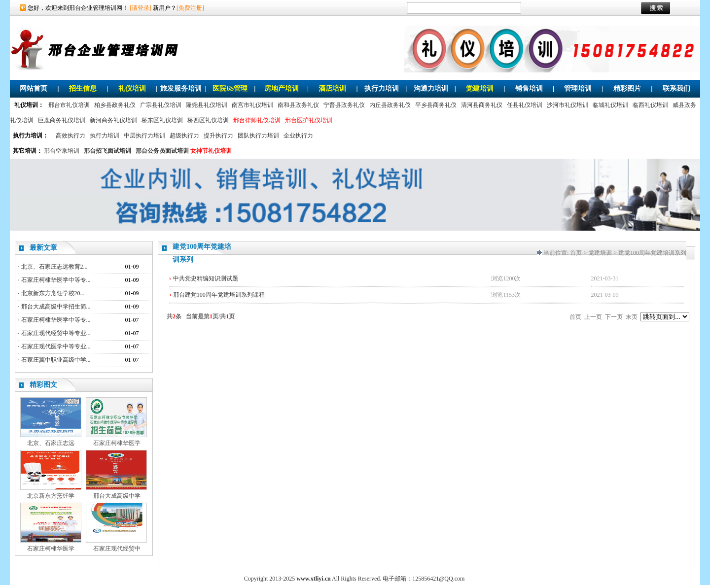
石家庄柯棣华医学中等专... (56, 279)
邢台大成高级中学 (117, 495)
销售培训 (529, 88)
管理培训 (578, 88)
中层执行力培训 (144, 135)
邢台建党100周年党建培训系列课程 (219, 294)
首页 (576, 252)
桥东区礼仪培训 (162, 120)
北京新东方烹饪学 (50, 495)
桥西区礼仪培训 (208, 120)
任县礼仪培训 (524, 105)
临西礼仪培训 (650, 105)
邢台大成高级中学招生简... (56, 306)
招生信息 (83, 88)
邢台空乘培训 (61, 150)
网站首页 (33, 88)
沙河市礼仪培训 (567, 105)
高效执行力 (70, 135)
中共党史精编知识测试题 (205, 278)
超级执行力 (184, 135)
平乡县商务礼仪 (436, 105)
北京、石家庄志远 (50, 443)
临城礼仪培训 (610, 105)
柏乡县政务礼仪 (115, 105)
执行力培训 (381, 88)
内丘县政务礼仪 (390, 105)
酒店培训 (332, 88)
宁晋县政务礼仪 (344, 105)
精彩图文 (43, 384)
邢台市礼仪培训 (69, 105)
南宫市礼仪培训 (252, 105)
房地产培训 (281, 88)
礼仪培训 (132, 88)
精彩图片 (627, 88)
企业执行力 (298, 135)
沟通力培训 (431, 88)
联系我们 (676, 88)
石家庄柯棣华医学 (117, 443)
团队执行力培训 (258, 135)
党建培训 (480, 88)
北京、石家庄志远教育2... (54, 266)
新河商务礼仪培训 (113, 120)
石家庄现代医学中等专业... (56, 346)
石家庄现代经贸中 (117, 548)
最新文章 (43, 247)
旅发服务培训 (181, 88)
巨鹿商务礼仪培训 (61, 120)
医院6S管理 (230, 88)
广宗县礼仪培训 (160, 105)
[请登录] (140, 7)
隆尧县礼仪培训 (206, 105)
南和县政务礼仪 (298, 105)
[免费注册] (190, 7)
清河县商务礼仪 (481, 105)
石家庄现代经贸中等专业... (56, 333)
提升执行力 (218, 135)
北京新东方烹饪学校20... (53, 293)
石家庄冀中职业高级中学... (56, 359)
